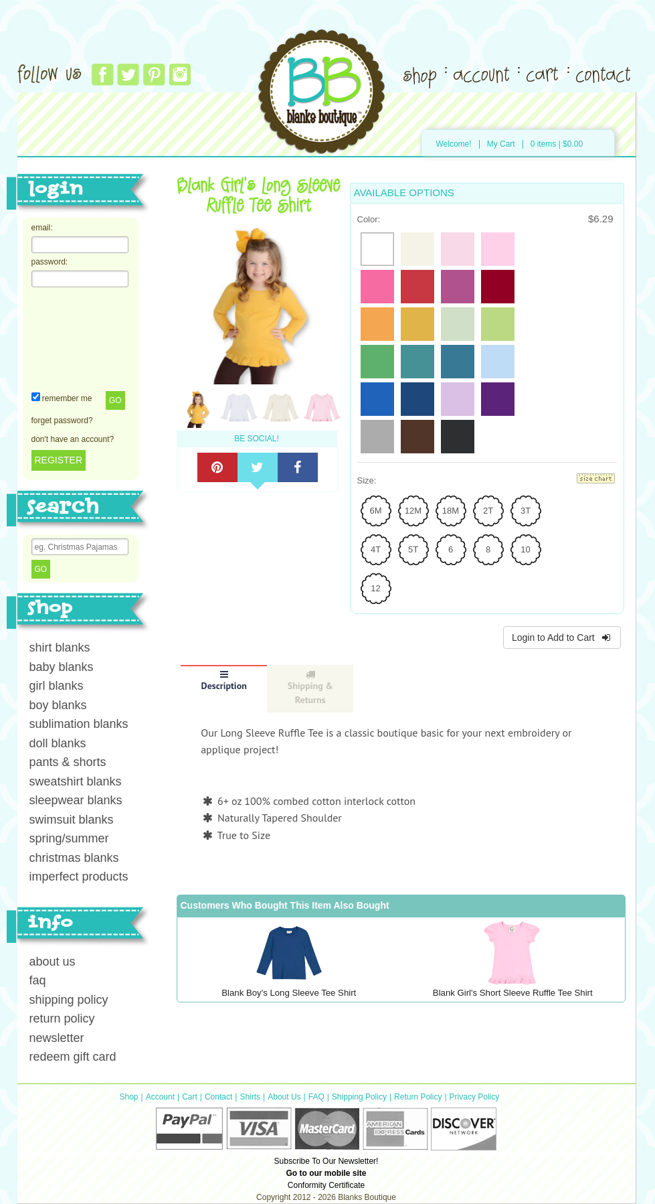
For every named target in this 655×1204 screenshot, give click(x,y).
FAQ (316, 1097)
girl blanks (56, 685)
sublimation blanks (78, 724)
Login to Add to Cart (562, 637)
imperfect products (78, 876)
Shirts (250, 1097)
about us (52, 961)
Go (115, 400)
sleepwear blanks (75, 800)
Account (160, 1097)
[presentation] (86, 338)
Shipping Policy (359, 1097)
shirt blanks (59, 647)
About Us (284, 1097)
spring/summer (69, 838)
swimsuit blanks (71, 819)
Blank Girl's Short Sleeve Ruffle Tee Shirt (513, 993)
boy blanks (58, 705)
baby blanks (61, 667)
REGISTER (59, 460)
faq (37, 980)
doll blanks (57, 743)
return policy (62, 1018)
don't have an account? (72, 439)
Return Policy (418, 1097)
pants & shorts (67, 762)
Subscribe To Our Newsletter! (326, 1161)
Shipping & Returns (310, 688)
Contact (218, 1097)
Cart (189, 1097)
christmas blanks (74, 857)
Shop (129, 1097)
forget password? (62, 420)
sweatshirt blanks (75, 781)
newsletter (56, 1038)
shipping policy (68, 999)
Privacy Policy (475, 1097)
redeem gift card (72, 1056)
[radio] (377, 249)
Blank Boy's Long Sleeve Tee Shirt (288, 993)
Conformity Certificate (326, 1185)
